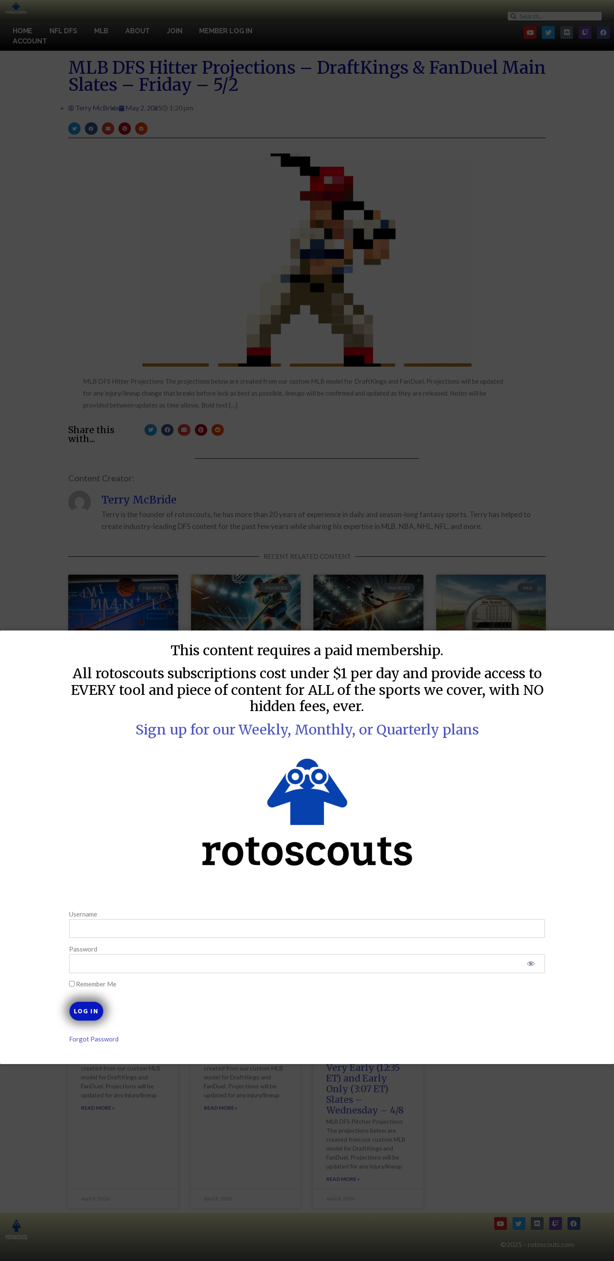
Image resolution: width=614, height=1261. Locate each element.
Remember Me (119, 984)
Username (110, 913)
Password (110, 949)
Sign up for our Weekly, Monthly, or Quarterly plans (307, 729)
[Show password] (504, 963)
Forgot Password (120, 1039)
